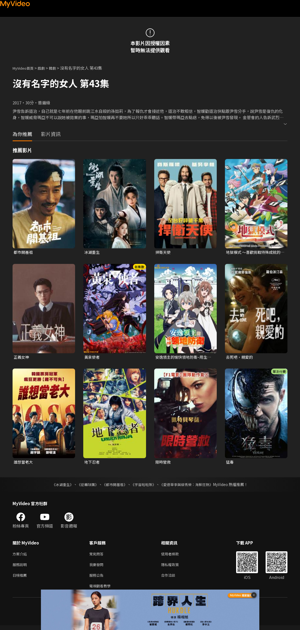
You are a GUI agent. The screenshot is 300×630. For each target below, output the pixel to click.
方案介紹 (21, 555)
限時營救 (163, 463)
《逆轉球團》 (84, 485)
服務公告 (97, 578)
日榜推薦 (21, 578)
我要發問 (97, 567)
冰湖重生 (92, 252)
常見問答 (97, 555)
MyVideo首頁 (25, 68)
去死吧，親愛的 (240, 358)
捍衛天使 (163, 252)
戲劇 (45, 68)
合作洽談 (172, 578)
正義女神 (22, 358)
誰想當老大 (24, 463)
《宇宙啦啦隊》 (144, 485)
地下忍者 (92, 463)
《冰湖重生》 (58, 485)
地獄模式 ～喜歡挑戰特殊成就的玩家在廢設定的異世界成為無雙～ (255, 252)
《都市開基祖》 (113, 485)
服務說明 (21, 567)
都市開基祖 (24, 252)
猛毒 (230, 463)
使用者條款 (174, 555)
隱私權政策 (174, 567)
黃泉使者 (92, 358)
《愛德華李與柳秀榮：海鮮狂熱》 (190, 485)
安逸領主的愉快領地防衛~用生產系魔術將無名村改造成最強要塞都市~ (184, 358)
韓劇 (58, 68)
